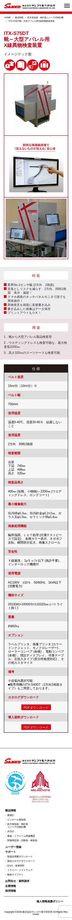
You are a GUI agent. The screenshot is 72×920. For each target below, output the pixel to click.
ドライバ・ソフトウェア (20, 870)
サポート (10, 851)
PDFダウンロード (36, 707)
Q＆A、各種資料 (15, 865)
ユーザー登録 (13, 846)
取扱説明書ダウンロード (20, 856)
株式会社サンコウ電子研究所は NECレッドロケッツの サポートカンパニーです (40, 799)
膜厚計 (10, 815)
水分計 (10, 831)
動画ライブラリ (15, 874)
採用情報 (10, 890)
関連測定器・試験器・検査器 (22, 840)
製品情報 (19, 17)
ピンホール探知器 (16, 819)
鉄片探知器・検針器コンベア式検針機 (17, 825)
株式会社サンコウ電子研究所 (37, 912)
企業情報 (10, 886)
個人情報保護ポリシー (49, 901)
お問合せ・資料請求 (17, 881)
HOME (7, 17)
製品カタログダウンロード (21, 861)
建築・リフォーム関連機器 (21, 836)
